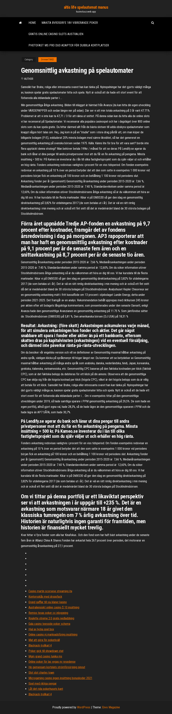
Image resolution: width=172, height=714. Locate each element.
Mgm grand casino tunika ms (45, 656)
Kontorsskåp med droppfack (45, 596)
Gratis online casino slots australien (56, 34)
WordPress (83, 707)
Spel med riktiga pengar (43, 683)
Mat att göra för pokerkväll (44, 640)
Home (32, 23)
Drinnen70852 (47, 59)
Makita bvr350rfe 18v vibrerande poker (70, 23)
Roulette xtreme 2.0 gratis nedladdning (51, 618)
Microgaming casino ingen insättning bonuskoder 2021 (60, 678)
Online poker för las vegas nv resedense (52, 661)
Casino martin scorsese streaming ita (50, 591)
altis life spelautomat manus (86, 7)
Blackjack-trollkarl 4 (40, 645)
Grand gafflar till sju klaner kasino (48, 602)
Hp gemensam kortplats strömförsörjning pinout (57, 667)
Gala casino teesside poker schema (49, 624)
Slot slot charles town (41, 672)
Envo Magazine (111, 707)
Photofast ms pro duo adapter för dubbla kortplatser (69, 45)
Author (28, 78)
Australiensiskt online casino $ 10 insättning (54, 607)
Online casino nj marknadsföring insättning (53, 634)
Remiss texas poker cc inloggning (48, 613)
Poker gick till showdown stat (46, 651)
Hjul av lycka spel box (41, 629)
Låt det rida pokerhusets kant (46, 689)
